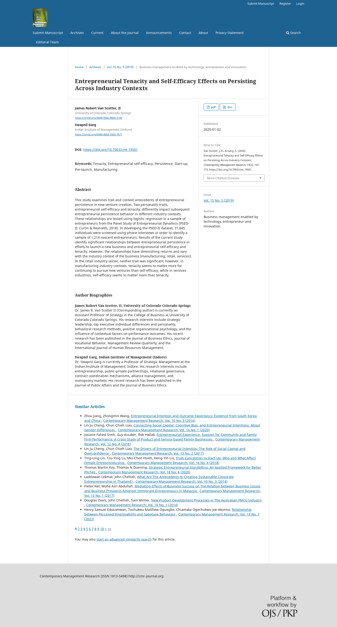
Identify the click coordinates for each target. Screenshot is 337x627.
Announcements (159, 32)
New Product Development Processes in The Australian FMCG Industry (206, 500)
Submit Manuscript (48, 32)
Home (79, 67)
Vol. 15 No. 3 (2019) (120, 67)
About (203, 32)
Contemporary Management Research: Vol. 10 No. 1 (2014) (132, 505)
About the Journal (125, 32)
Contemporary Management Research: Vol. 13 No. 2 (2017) (158, 453)
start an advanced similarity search (124, 539)
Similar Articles (90, 406)
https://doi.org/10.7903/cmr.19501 (110, 149)
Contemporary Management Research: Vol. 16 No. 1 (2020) (164, 430)
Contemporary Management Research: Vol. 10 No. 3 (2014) (149, 420)
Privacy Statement (230, 32)
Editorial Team (47, 42)
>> (109, 529)
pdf (213, 107)
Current (97, 32)
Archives (77, 32)
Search (293, 32)
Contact (185, 32)
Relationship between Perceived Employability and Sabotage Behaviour (168, 511)
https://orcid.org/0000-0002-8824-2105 (98, 117)
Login (300, 3)
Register (285, 3)
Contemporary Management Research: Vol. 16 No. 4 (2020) (144, 472)
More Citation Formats (223, 178)
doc (229, 107)
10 (102, 529)
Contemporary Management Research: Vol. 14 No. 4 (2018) (173, 462)
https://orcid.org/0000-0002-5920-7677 (98, 134)
